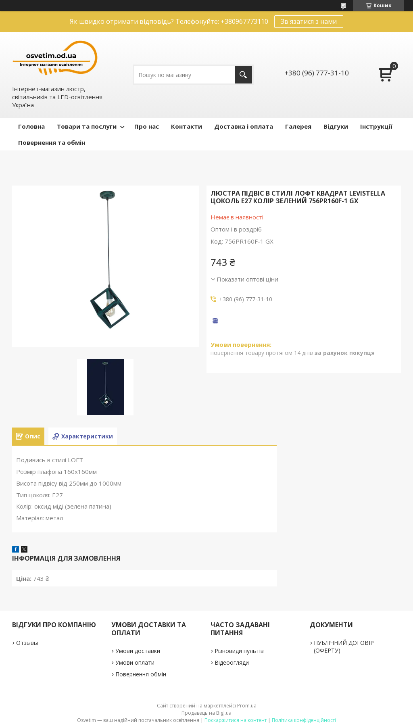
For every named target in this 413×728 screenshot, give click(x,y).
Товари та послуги (87, 126)
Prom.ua (247, 705)
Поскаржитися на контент (235, 720)
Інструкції (376, 126)
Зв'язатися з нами (309, 21)
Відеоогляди (232, 662)
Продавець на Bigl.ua (206, 712)
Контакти (186, 126)
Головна (31, 126)
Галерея (298, 126)
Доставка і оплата (243, 126)
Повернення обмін (140, 674)
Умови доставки (137, 651)
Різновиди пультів (239, 651)
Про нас (146, 126)
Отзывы (27, 643)
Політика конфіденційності (304, 720)
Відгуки (335, 126)
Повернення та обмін (51, 142)
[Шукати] (243, 74)
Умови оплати (134, 662)
